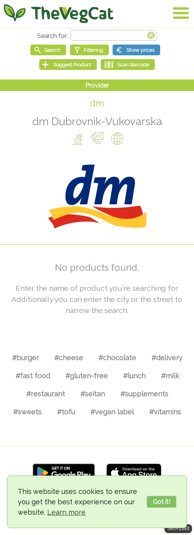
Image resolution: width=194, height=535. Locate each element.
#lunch (134, 376)
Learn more (66, 512)
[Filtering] (89, 50)
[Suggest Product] (68, 64)
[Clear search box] (151, 34)
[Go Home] (58, 13)
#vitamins (165, 412)
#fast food (32, 376)
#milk (170, 376)
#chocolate (117, 358)
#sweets (27, 412)
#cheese (68, 358)
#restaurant (45, 394)
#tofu (66, 412)
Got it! (161, 501)
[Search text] (114, 35)
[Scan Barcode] (128, 64)
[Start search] (48, 50)
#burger (25, 358)
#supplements (144, 394)
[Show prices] (136, 50)
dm (97, 103)
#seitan (92, 394)
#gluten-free (86, 376)
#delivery (166, 358)
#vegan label (112, 412)
